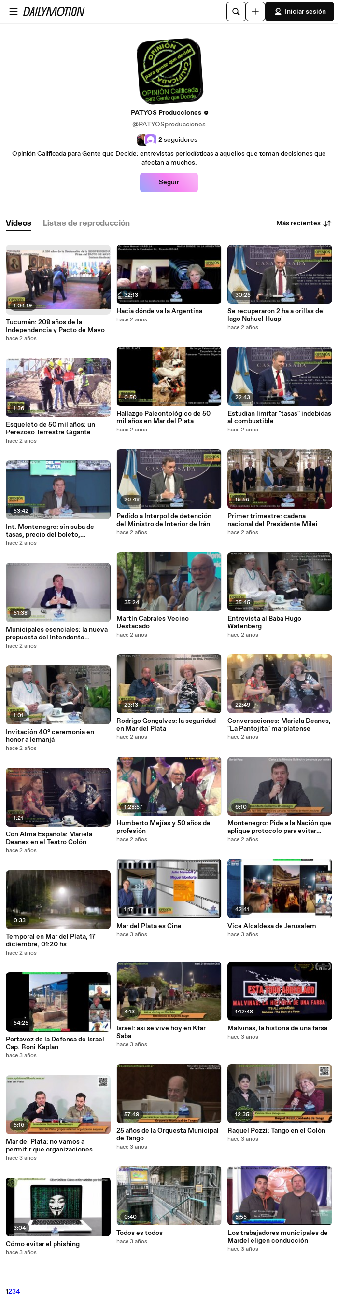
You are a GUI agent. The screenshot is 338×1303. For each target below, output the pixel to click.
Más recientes (304, 223)
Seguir (169, 182)
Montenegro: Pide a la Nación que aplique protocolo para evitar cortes (279, 827)
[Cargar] (255, 11)
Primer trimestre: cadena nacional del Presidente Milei (272, 520)
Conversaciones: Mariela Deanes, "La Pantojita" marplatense (279, 725)
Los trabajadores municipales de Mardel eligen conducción (277, 1237)
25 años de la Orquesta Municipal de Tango (167, 1134)
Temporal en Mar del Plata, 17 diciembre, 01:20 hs (51, 940)
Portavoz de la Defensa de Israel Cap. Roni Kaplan (55, 1043)
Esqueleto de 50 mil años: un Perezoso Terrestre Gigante (50, 428)
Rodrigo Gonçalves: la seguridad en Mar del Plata (166, 725)
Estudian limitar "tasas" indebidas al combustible (279, 417)
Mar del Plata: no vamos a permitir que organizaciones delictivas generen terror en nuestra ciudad (49, 1145)
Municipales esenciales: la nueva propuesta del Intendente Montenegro (57, 633)
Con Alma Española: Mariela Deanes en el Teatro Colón (49, 838)
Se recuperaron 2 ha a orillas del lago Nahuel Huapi (276, 315)
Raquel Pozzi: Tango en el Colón (276, 1131)
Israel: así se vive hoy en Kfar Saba (161, 1032)
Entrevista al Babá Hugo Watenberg (264, 622)
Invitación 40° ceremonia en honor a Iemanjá (50, 736)
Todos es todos (139, 1233)
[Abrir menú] (13, 11)
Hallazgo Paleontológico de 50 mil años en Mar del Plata (163, 417)
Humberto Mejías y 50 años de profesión (163, 827)
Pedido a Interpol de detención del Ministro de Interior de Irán (163, 520)
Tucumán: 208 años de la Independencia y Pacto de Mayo (55, 326)
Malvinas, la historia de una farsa (277, 1028)
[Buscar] (236, 11)
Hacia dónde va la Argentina (159, 311)
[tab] (18, 224)
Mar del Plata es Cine (149, 926)
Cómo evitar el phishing (43, 1244)
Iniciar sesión (299, 11)
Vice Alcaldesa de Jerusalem (271, 926)
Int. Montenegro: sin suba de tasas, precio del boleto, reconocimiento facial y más (50, 531)
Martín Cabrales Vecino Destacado (152, 622)
